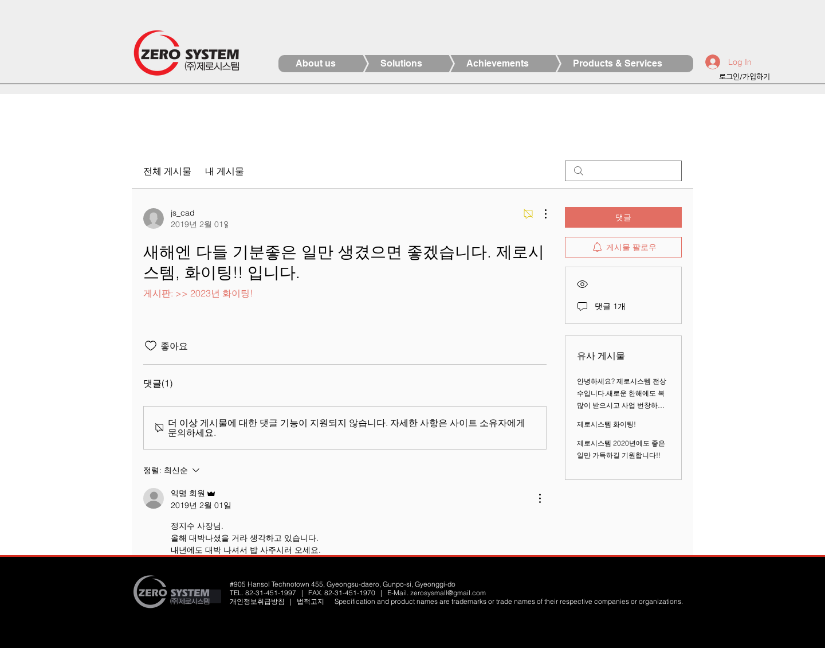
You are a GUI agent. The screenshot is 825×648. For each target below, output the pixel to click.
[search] (623, 171)
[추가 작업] (540, 214)
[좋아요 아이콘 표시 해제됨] (150, 346)
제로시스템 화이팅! (606, 424)
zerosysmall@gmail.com (448, 592)
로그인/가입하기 (744, 76)
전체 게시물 (167, 171)
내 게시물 (224, 171)
